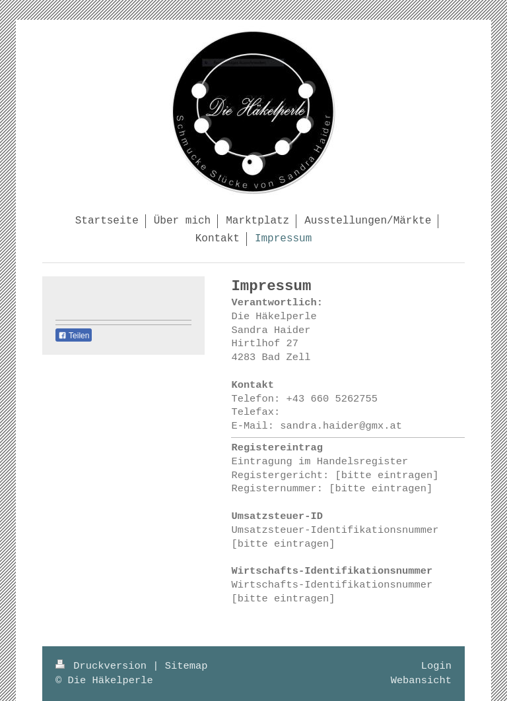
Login (436, 666)
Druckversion (103, 666)
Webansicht (421, 680)
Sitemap (186, 666)
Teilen (73, 335)
